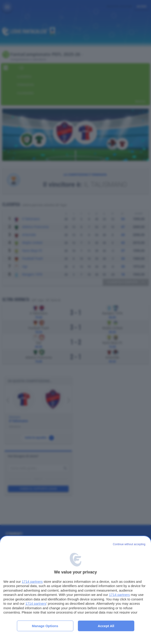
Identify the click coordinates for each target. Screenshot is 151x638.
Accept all (106, 626)
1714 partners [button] (32, 581)
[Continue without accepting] (129, 544)
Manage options (45, 626)
